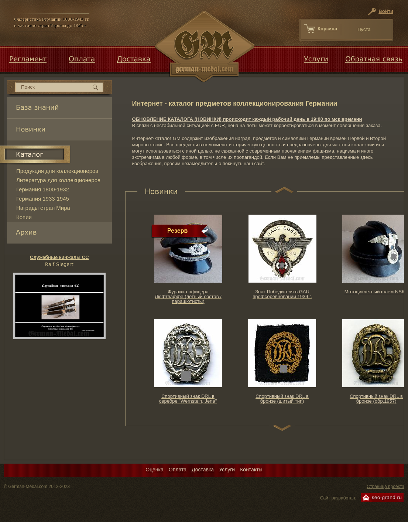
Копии (24, 217)
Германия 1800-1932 (42, 189)
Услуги (227, 469)
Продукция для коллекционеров (57, 171)
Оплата (177, 469)
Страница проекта (385, 486)
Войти (385, 11)
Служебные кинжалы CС (59, 257)
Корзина (327, 28)
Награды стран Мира (43, 208)
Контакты (251, 469)
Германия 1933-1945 (42, 198)
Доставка (203, 469)
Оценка (154, 469)
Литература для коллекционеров (58, 180)
